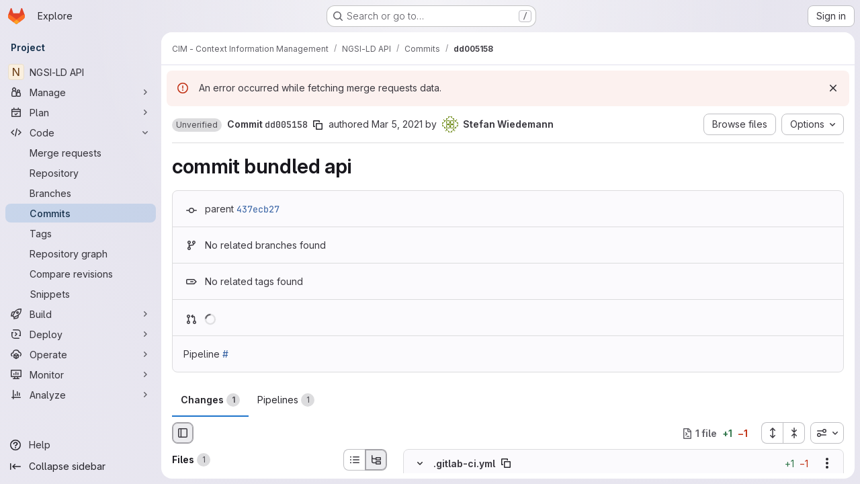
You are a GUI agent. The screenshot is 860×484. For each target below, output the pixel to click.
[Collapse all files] (794, 433)
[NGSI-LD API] (80, 72)
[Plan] (80, 112)
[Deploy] (80, 334)
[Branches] (80, 193)
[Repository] (80, 172)
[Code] (80, 132)
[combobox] (827, 433)
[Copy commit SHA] (318, 125)
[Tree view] (376, 460)
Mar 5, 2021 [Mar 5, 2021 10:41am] (397, 124)
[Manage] (80, 92)
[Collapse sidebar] (80, 466)
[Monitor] (80, 374)
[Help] (80, 445)
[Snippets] (80, 293)
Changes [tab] (210, 400)
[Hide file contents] (420, 464)
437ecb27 (258, 209)
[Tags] (80, 233)
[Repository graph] (80, 253)
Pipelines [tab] (285, 400)
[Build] (80, 314)
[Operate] (80, 354)
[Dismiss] (833, 88)
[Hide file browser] (183, 433)
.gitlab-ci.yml (464, 463)
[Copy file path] (506, 464)
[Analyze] (80, 394)
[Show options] (827, 464)
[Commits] (80, 213)
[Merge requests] (80, 152)
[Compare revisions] (80, 273)
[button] (197, 125)
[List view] (354, 460)
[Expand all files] (772, 433)
